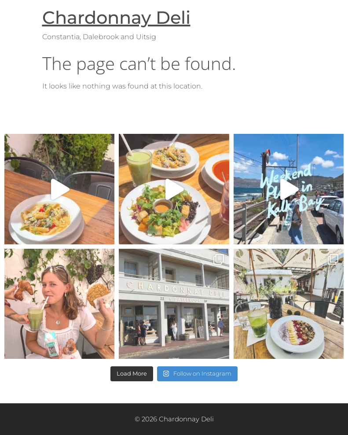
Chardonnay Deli (116, 17)
